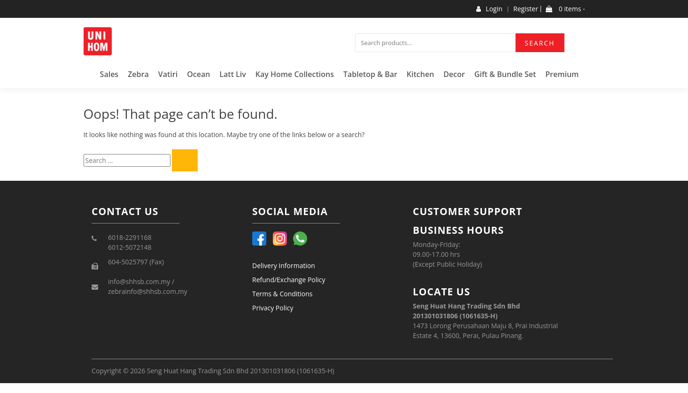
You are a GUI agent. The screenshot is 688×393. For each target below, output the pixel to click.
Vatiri (168, 74)
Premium (562, 74)
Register (525, 9)
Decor (454, 74)
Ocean (198, 74)
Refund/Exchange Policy (288, 279)
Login (489, 9)
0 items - (565, 9)
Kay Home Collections (294, 74)
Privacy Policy (272, 307)
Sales (109, 74)
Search (540, 43)
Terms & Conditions (282, 293)
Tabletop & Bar (370, 74)
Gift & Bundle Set (505, 74)
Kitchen (420, 74)
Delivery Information (283, 265)
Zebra (138, 74)
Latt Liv (232, 74)
